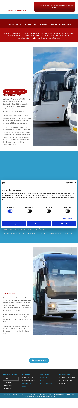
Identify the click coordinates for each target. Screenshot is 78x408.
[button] (15, 91)
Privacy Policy (44, 377)
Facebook (24, 386)
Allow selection (39, 224)
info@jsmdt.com (26, 383)
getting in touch (37, 38)
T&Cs (43, 396)
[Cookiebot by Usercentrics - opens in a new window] (67, 183)
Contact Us (43, 380)
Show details (67, 218)
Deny (14, 224)
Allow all (64, 224)
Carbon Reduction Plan (46, 383)
